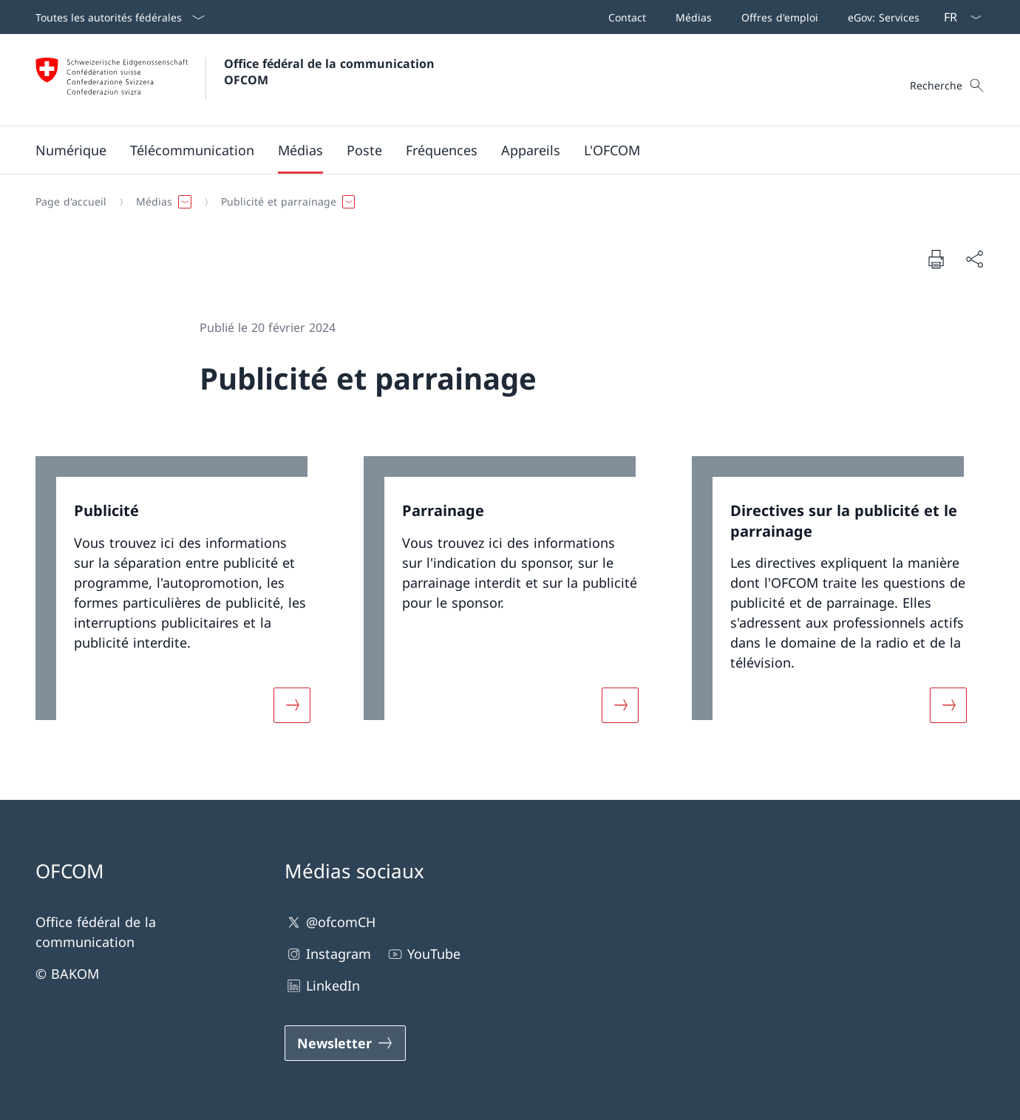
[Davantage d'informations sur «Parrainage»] (620, 705)
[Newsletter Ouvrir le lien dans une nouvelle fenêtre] (345, 1043)
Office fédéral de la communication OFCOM (331, 71)
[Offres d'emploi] (777, 17)
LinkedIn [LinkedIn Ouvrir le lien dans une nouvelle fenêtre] (322, 986)
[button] (71, 150)
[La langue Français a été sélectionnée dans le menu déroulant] (958, 17)
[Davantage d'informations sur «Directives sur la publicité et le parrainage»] (948, 705)
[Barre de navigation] (761, 17)
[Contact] (624, 17)
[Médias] (691, 17)
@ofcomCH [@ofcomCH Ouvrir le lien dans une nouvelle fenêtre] (330, 922)
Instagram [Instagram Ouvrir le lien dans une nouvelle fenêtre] (328, 954)
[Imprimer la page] (936, 258)
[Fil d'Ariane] (504, 201)
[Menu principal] (498, 150)
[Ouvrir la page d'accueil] (236, 80)
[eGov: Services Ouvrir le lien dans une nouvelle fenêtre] (880, 17)
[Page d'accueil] (71, 201)
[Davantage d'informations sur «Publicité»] (291, 705)
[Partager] (974, 259)
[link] (181, 598)
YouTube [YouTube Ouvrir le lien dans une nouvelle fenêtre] (423, 954)
